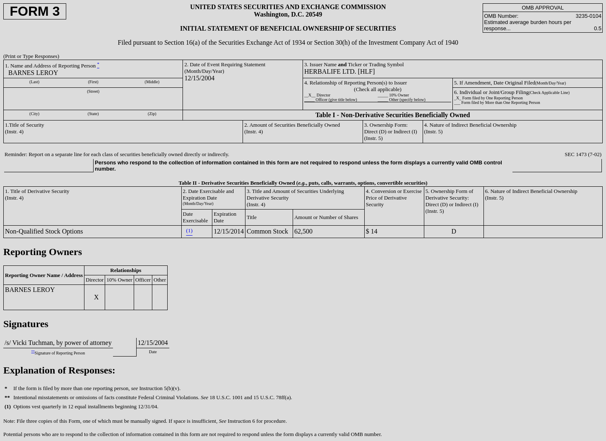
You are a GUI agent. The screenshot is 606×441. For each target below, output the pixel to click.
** (33, 351)
